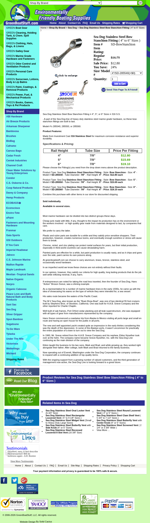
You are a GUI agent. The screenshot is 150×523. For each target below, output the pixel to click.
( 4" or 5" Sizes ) (118, 411)
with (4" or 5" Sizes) (119, 421)
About (62, 23)
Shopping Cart (132, 23)
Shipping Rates (111, 23)
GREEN (16, 27)
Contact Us (74, 23)
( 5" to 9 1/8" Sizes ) (65, 416)
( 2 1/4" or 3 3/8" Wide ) (119, 426)
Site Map (75, 465)
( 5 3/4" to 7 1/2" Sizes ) (119, 416)
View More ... (103, 430)
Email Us (95, 23)
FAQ (85, 23)
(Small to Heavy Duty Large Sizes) (68, 421)
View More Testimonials (21, 461)
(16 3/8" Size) (64, 431)
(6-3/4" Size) (68, 411)
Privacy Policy (110, 465)
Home (53, 23)
